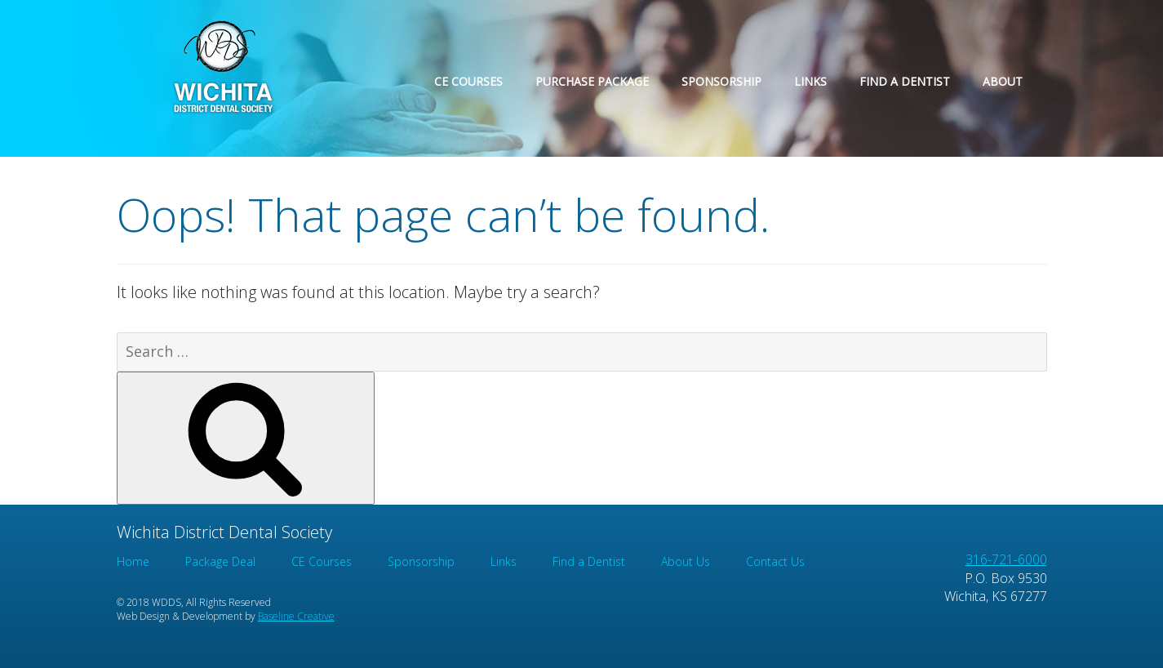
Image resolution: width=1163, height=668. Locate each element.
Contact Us (775, 561)
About (1003, 81)
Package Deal (220, 561)
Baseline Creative (296, 616)
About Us (685, 561)
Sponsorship (721, 81)
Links (810, 81)
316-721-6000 (1006, 559)
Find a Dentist (904, 81)
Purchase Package (592, 81)
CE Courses (468, 81)
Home (133, 561)
